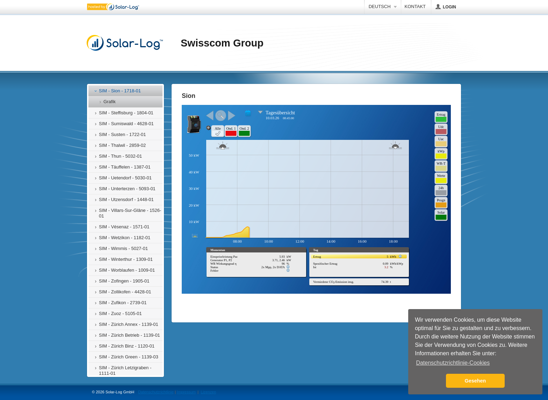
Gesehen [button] (475, 381)
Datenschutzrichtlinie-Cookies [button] (453, 363)
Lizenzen (208, 392)
